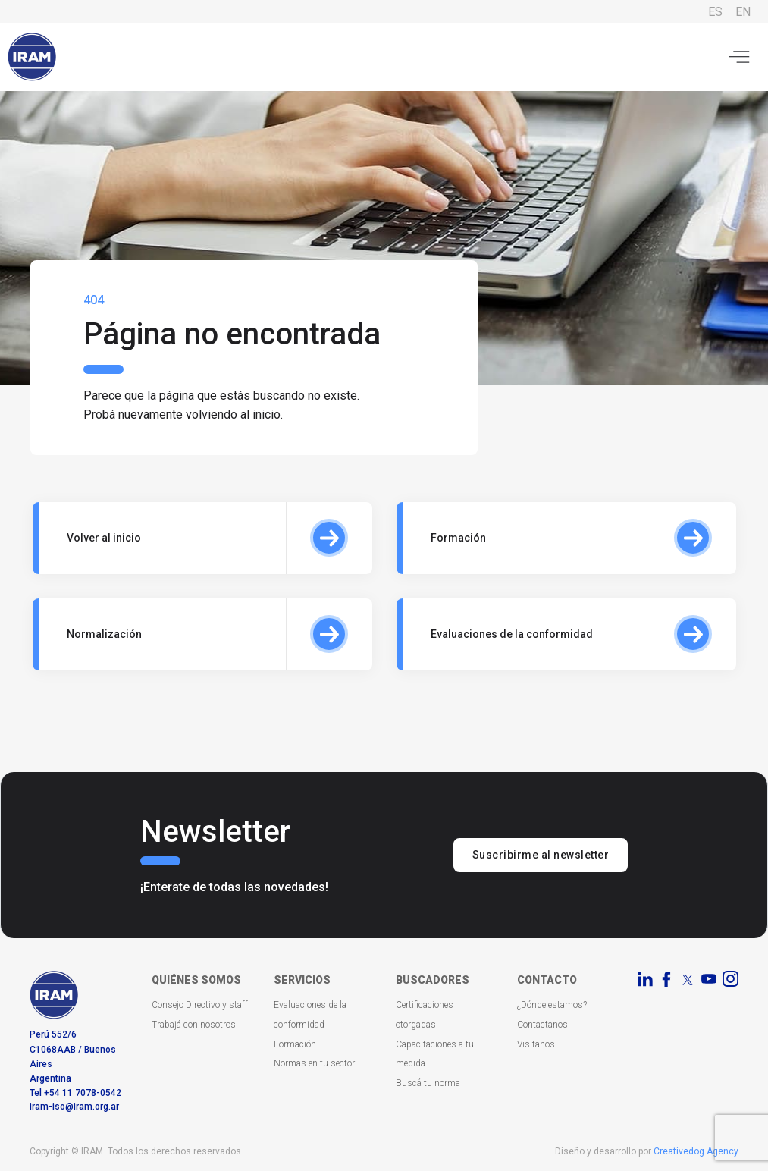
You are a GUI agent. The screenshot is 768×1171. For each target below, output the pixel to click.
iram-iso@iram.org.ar (74, 1106)
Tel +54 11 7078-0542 (75, 1093)
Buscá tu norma (428, 1083)
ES (715, 12)
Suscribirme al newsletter (541, 855)
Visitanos (536, 1044)
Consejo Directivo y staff (200, 1005)
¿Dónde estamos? (552, 1005)
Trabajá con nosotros (194, 1024)
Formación (295, 1044)
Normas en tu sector (314, 1063)
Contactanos (542, 1024)
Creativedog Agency (696, 1151)
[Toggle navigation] (739, 57)
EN (743, 12)
